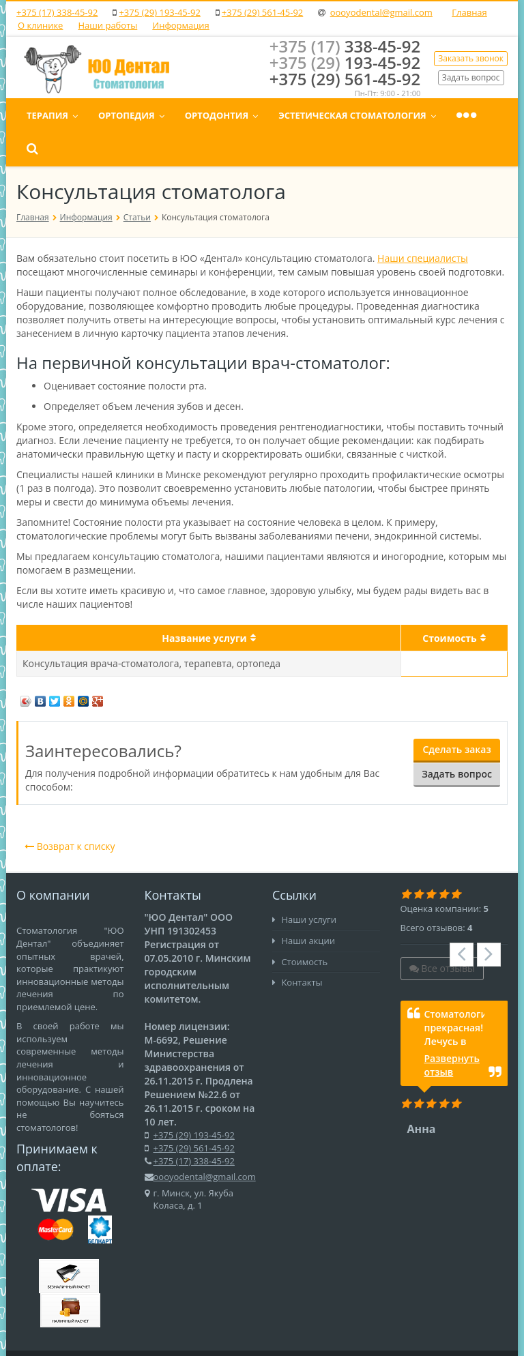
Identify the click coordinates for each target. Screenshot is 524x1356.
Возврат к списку (70, 812)
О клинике (40, 25)
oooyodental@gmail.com (381, 12)
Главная (469, 12)
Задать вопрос (471, 77)
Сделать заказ (456, 715)
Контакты (297, 948)
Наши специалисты (422, 224)
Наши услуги (304, 885)
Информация (180, 25)
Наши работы (107, 25)
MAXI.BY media (170, 1336)
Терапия (135, 115)
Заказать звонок (471, 58)
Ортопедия (214, 115)
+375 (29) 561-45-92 (262, 12)
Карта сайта (471, 1336)
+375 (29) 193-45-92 (159, 12)
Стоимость (300, 928)
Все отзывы (442, 934)
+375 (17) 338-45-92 (57, 12)
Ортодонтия (305, 115)
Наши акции (303, 906)
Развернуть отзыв (452, 1031)
